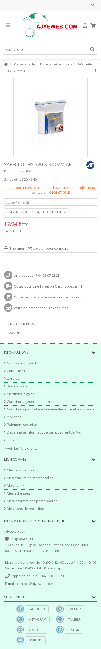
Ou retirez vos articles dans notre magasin (48, 297)
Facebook (36, 609)
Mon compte (15, 459)
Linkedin (35, 640)
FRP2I (11, 440)
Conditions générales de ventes (32, 401)
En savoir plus (21, 324)
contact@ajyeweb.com (35, 583)
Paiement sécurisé (22, 424)
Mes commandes (21, 470)
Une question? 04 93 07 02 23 (37, 275)
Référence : (12, 171)
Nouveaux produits (22, 363)
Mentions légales (21, 394)
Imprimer (16, 248)
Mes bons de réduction (25, 508)
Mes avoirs (16, 485)
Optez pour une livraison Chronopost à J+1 (48, 286)
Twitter (74, 609)
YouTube (35, 630)
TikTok (73, 630)
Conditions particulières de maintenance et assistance (51, 409)
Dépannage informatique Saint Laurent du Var (44, 432)
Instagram (37, 619)
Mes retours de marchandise (30, 478)
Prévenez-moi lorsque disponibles (36, 212)
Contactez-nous (19, 371)
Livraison (14, 378)
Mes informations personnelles (32, 501)
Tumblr (74, 619)
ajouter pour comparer (51, 248)
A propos (14, 417)
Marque (15, 333)
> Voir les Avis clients (20, 448)
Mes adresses (18, 493)
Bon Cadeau (17, 386)
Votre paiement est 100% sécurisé (41, 308)
